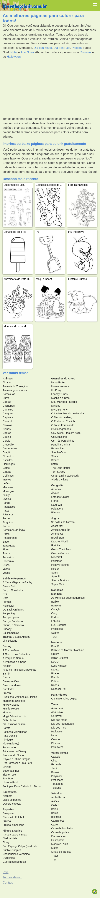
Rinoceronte (10, 537)
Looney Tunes (59, 394)
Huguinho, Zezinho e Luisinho (20, 696)
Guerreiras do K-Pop (63, 378)
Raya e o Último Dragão (16, 759)
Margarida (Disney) (14, 700)
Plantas (55, 512)
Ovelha (7, 498)
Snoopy (7, 629)
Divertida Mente (12, 685)
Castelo (55, 756)
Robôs (55, 685)
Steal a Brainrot (60, 580)
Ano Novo (27, 52)
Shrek (54, 456)
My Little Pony (59, 409)
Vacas (6, 568)
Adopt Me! (57, 525)
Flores (54, 500)
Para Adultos (59, 694)
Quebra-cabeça (12, 803)
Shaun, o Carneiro (13, 625)
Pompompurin (11, 617)
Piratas (55, 673)
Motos (54, 847)
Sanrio (55, 632)
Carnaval (85, 52)
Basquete (8, 813)
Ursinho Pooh (10, 782)
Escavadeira (58, 836)
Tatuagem (57, 783)
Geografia (57, 485)
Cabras (7, 401)
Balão (54, 809)
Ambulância (58, 797)
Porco (6, 526)
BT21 (6, 594)
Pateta (6, 728)
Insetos (7, 479)
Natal (13, 52)
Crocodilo (8, 444)
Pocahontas (9, 747)
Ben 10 (55, 646)
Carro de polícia (60, 832)
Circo (54, 760)
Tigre (5, 549)
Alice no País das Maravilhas (19, 669)
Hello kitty (8, 605)
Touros (6, 553)
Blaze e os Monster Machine (67, 650)
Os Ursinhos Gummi (14, 724)
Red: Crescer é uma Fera (17, 762)
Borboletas (9, 394)
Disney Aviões (11, 681)
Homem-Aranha (60, 386)
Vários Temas (59, 752)
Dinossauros (10, 448)
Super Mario (58, 584)
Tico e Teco (9, 774)
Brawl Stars (58, 537)
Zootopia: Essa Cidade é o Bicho (21, 786)
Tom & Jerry (58, 471)
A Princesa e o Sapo (14, 661)
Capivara (8, 417)
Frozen (7, 693)
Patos (6, 510)
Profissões (57, 779)
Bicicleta (56, 816)
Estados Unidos (60, 496)
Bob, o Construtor (13, 590)
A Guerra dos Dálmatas (16, 654)
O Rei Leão (9, 720)
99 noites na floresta (63, 522)
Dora (5, 597)
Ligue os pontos (12, 799)
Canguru (8, 413)
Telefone (56, 787)
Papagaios (9, 506)
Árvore (55, 493)
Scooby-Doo (58, 452)
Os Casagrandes (61, 429)
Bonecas (56, 605)
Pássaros (8, 514)
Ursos (6, 565)
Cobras (7, 432)
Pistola (55, 677)
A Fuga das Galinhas (15, 834)
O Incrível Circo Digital (64, 698)
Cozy (54, 613)
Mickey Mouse (11, 704)
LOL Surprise (58, 624)
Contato (8, 882)
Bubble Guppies (12, 850)
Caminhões (57, 820)
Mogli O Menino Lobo (15, 716)
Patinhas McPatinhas (15, 731)
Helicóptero (57, 840)
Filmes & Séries (12, 830)
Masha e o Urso (60, 397)
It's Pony (56, 390)
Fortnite (55, 545)
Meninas (56, 593)
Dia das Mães (43, 47)
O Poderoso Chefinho (63, 421)
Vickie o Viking (59, 479)
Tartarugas (9, 545)
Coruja (6, 440)
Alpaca (7, 382)
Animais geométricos (15, 390)
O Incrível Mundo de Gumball (68, 413)
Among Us (57, 533)
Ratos (6, 533)
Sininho (7, 766)
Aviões (55, 801)
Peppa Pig (9, 613)
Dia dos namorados (62, 723)
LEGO (54, 661)
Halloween (14, 56)
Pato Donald (10, 735)
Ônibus (55, 805)
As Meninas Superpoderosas (68, 597)
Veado (6, 572)
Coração (56, 609)
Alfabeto (7, 795)
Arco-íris (56, 489)
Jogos (55, 518)
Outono (55, 739)
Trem (54, 859)
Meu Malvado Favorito (64, 401)
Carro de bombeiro (62, 828)
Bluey (6, 842)
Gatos (6, 467)
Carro (54, 824)
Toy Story (8, 778)
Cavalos (7, 425)
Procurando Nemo (13, 755)
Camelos (8, 409)
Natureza (56, 504)
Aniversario (57, 708)
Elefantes (8, 456)
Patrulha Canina (60, 444)
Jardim (55, 768)
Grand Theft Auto (61, 549)
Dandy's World (59, 541)
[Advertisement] (50, 88)
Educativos (10, 792)
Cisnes (7, 429)
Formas (7, 601)
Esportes (8, 809)
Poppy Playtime (60, 564)
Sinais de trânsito (61, 851)
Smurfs (55, 460)
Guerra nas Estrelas (14, 861)
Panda (6, 502)
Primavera (57, 747)
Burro (6, 397)
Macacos (8, 487)
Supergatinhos (11, 770)
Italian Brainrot (59, 657)
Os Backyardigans (13, 609)
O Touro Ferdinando (62, 425)
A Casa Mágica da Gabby (17, 582)
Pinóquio (8, 739)
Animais (8, 378)
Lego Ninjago (59, 665)
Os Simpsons (59, 436)
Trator (54, 855)
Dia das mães (59, 719)
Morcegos (8, 491)
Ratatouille (57, 448)
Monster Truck (59, 843)
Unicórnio (8, 561)
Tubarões (8, 557)
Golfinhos (8, 475)
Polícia (55, 681)
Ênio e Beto (9, 586)
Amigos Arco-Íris (60, 529)
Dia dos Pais (61, 47)
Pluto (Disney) (11, 743)
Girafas (7, 471)
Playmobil (57, 776)
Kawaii (55, 772)
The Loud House (61, 467)
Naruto (55, 669)
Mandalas (57, 589)
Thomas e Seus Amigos (16, 636)
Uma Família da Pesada (65, 475)
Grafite (55, 654)
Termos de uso (12, 877)
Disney (7, 646)
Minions (55, 405)
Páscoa (77, 47)
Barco (54, 812)
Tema (54, 704)
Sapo (6, 541)
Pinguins (8, 522)
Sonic (54, 572)
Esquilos (7, 460)
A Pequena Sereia (13, 658)
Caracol (7, 421)
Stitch (54, 464)
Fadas (54, 617)
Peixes (6, 518)
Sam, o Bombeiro (13, 621)
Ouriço (6, 495)
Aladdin (7, 665)
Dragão (7, 452)
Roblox (55, 568)
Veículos (56, 793)
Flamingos (9, 464)
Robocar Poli (58, 688)
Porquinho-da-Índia (14, 530)
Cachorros (9, 405)
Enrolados (8, 689)
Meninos (56, 642)
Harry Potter (58, 382)
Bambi (6, 673)
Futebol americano (13, 824)
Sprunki (55, 576)
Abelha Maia (10, 838)
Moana (7, 712)
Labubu (55, 621)
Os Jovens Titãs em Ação (66, 432)
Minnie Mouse (11, 708)
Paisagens (57, 508)
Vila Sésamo (10, 640)
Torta (54, 636)
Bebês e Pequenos (14, 578)
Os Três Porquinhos (62, 440)
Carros (6, 677)
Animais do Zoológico (15, 386)
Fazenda (56, 764)
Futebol (7, 821)
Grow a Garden (60, 553)
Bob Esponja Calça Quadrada (20, 846)
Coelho (7, 436)
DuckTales (9, 857)
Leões (6, 483)
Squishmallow (11, 632)
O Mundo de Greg (61, 417)
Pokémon (56, 560)
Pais (5, 872)
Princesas (57, 628)
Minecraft (56, 557)
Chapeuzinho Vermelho (16, 853)
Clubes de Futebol (13, 817)
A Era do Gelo (11, 650)
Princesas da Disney (14, 751)
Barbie (55, 601)
